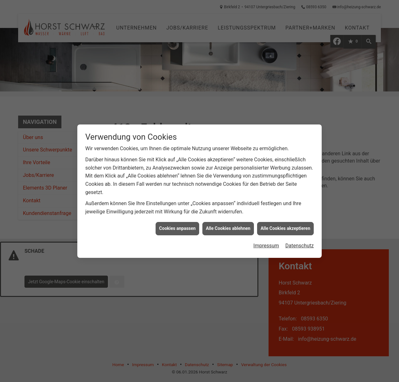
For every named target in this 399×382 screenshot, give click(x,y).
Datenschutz (299, 244)
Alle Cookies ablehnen (228, 226)
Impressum (266, 244)
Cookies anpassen (177, 226)
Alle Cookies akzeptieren (285, 226)
